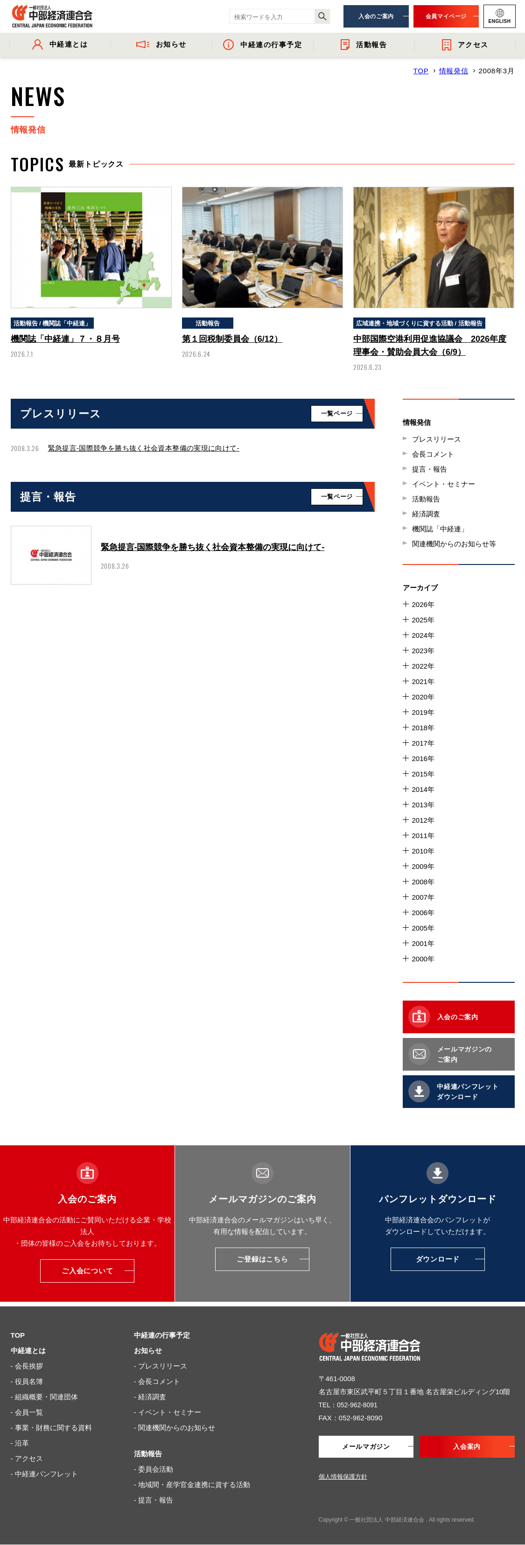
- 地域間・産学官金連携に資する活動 (192, 1485)
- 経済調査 (150, 1397)
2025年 (423, 620)
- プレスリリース (160, 1366)
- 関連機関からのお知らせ (174, 1428)
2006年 (423, 913)
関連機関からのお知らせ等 (454, 544)
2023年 (423, 651)
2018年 (423, 728)
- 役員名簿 (27, 1381)
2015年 (423, 774)
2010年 (423, 851)
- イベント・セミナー (167, 1412)
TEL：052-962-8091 (350, 1405)
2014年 (423, 789)
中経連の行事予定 (162, 1335)
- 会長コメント (157, 1381)
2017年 (423, 743)
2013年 (423, 805)
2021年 (423, 681)
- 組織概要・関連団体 (44, 1397)
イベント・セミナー (443, 484)
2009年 (423, 866)
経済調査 (426, 514)
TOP (421, 70)
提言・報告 (429, 469)
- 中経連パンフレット (44, 1474)
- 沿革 (20, 1443)
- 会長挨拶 (27, 1366)
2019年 (423, 712)
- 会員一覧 (27, 1412)
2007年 (423, 897)
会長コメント (433, 454)
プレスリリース (436, 439)
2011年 (423, 836)
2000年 (423, 959)
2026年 (423, 604)
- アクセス (27, 1458)
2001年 (423, 943)
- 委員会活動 (153, 1469)
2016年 (423, 758)
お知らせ (148, 1351)
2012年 (423, 820)
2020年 (423, 697)
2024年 (423, 635)
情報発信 (454, 70)
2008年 (423, 882)
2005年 (423, 928)
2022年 (423, 666)
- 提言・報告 (153, 1500)
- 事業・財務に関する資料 (51, 1428)
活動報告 (426, 499)
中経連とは (28, 1351)
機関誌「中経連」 (440, 529)
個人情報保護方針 (343, 1477)
